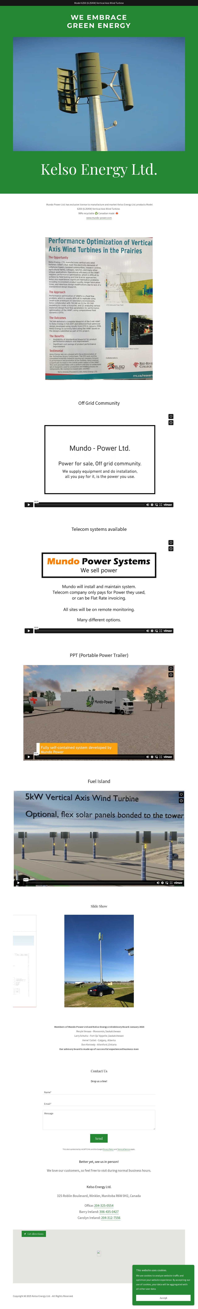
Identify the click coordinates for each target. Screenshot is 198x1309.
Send (99, 1138)
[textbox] (99, 1091)
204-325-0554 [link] (103, 1205)
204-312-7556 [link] (110, 1217)
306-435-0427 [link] (109, 1211)
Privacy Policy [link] (108, 1149)
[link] (99, 27)
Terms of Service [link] (123, 1149)
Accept (163, 1298)
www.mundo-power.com (99, 217)
